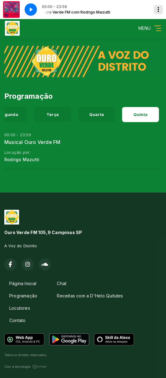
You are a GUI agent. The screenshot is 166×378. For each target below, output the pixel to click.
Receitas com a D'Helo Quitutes (90, 295)
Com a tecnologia (25, 366)
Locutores (19, 308)
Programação (23, 295)
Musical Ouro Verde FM (32, 142)
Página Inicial (22, 283)
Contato (17, 320)
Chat (61, 283)
